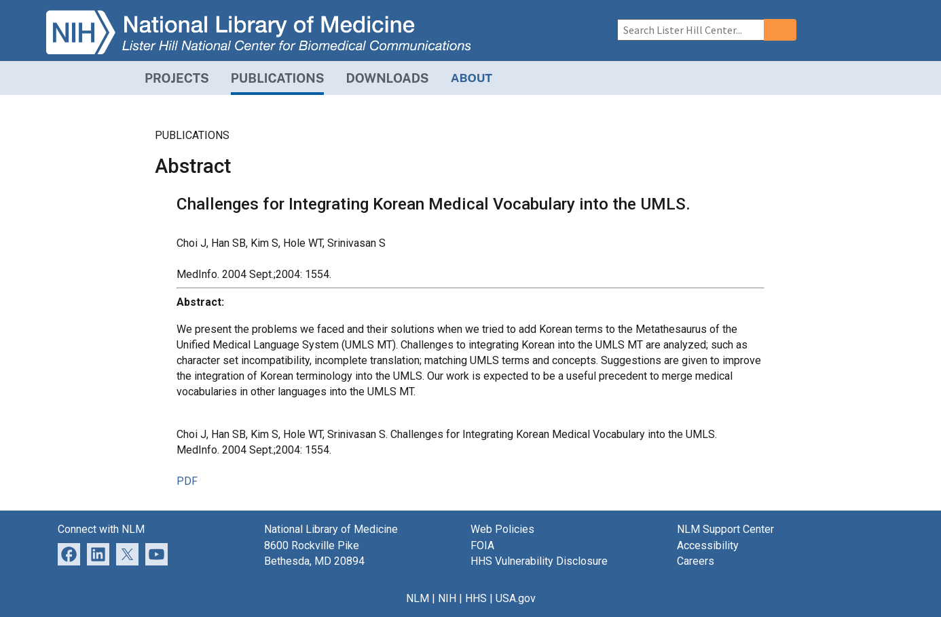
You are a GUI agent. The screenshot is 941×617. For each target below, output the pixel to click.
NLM (417, 598)
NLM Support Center (725, 529)
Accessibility (708, 545)
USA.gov (516, 598)
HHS (476, 598)
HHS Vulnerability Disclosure (539, 561)
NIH (447, 598)
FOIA (482, 545)
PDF (187, 481)
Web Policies (502, 529)
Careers (695, 561)
